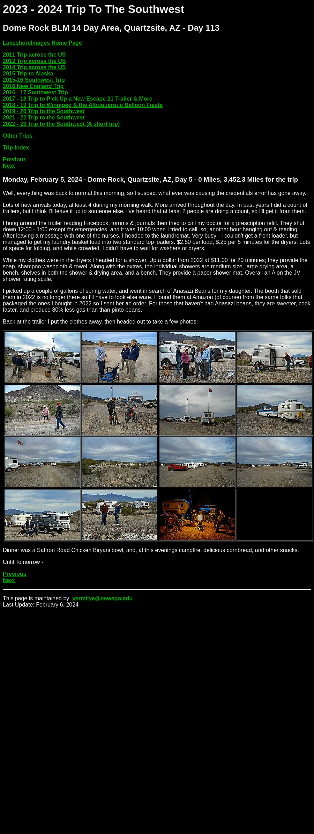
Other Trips (17, 136)
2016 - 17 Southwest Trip (35, 92)
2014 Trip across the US (34, 67)
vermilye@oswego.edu (102, 598)
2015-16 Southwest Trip (34, 80)
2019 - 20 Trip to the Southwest (44, 111)
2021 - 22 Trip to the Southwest (44, 118)
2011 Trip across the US (34, 55)
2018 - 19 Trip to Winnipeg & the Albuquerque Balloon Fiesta (83, 105)
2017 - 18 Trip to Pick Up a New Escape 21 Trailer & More (77, 99)
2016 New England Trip (33, 86)
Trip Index (16, 148)
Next (9, 166)
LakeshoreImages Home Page (42, 43)
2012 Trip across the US (34, 61)
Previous (15, 159)
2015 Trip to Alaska (28, 74)
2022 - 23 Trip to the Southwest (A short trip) (61, 124)
